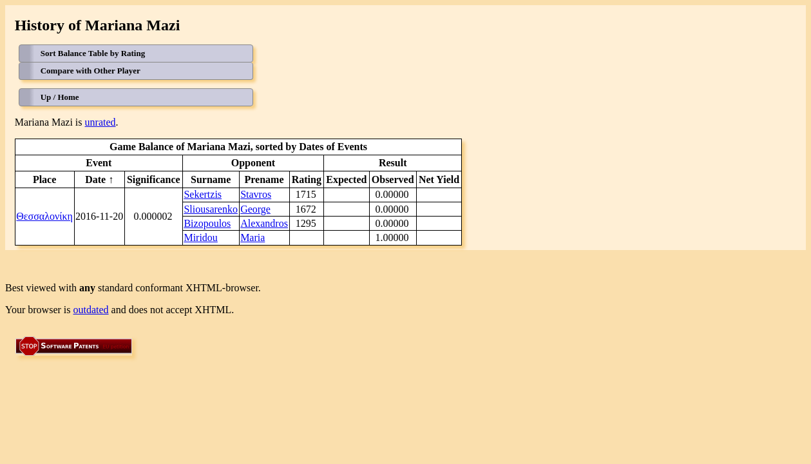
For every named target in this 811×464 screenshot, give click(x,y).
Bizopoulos (207, 223)
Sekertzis (203, 194)
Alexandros (264, 223)
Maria (252, 237)
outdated (91, 309)
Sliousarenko (211, 209)
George (255, 209)
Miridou (200, 237)
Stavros (255, 194)
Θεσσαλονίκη (44, 216)
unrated (100, 122)
